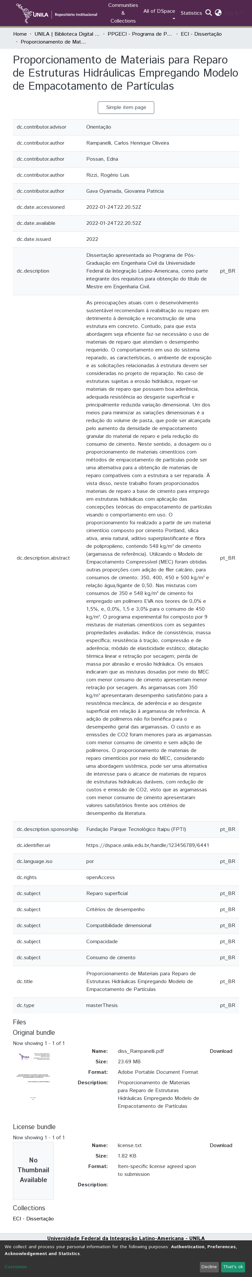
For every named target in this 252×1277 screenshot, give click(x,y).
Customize (16, 1267)
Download (221, 1051)
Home (20, 34)
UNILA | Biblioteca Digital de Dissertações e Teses (67, 34)
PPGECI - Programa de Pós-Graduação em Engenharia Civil (140, 34)
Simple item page (126, 107)
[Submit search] (209, 13)
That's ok (233, 1267)
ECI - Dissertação (201, 34)
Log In (231, 13)
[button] (218, 13)
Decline (209, 1267)
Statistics (191, 13)
